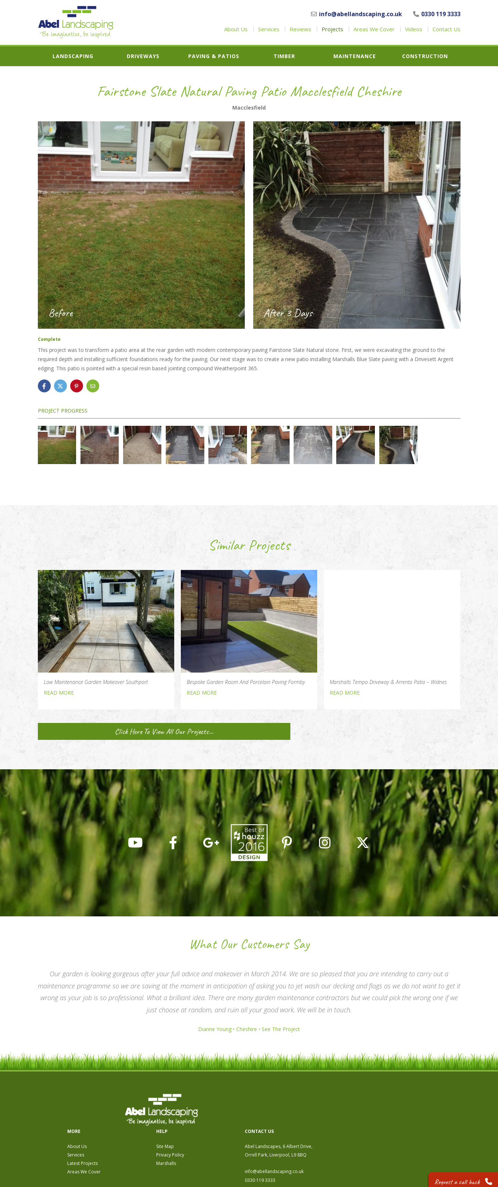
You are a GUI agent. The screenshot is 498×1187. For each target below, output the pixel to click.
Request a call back (460, 1175)
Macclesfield (249, 107)
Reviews (300, 29)
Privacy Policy (297, 1116)
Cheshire (246, 1029)
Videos (413, 29)
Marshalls (293, 1124)
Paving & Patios (213, 56)
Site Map (292, 1107)
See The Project (284, 1029)
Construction (425, 56)
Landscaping (73, 56)
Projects (332, 29)
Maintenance (354, 56)
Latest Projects (209, 1124)
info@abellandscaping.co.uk (356, 14)
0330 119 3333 (437, 14)
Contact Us (447, 29)
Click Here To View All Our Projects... (105, 731)
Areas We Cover (374, 29)
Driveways (143, 56)
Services (268, 29)
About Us (236, 29)
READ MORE (59, 692)
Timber (284, 56)
